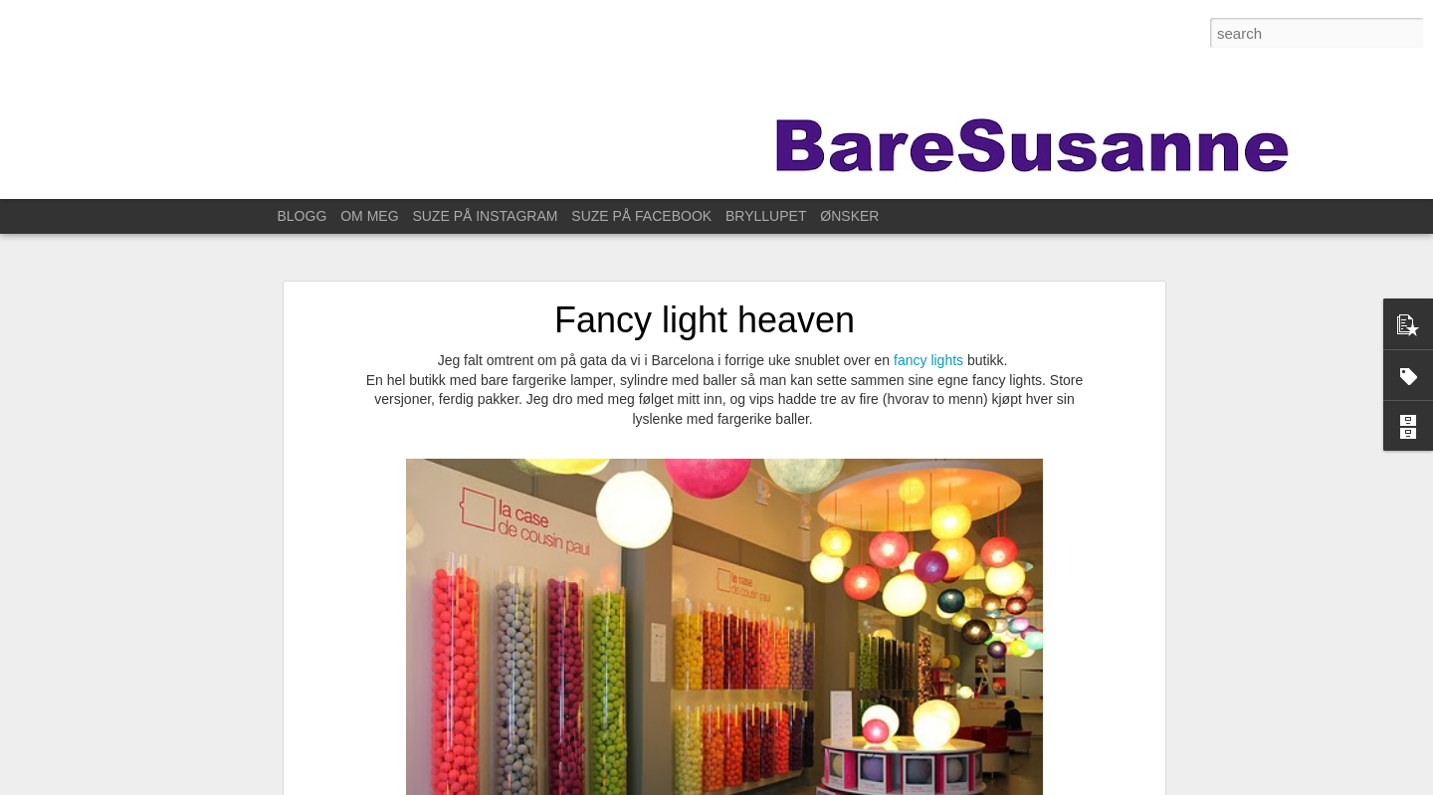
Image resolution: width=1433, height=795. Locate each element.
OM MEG (369, 216)
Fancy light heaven (704, 308)
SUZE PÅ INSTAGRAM (484, 216)
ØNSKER (849, 216)
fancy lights (928, 348)
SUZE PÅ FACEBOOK (641, 216)
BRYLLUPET (765, 216)
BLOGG (302, 216)
